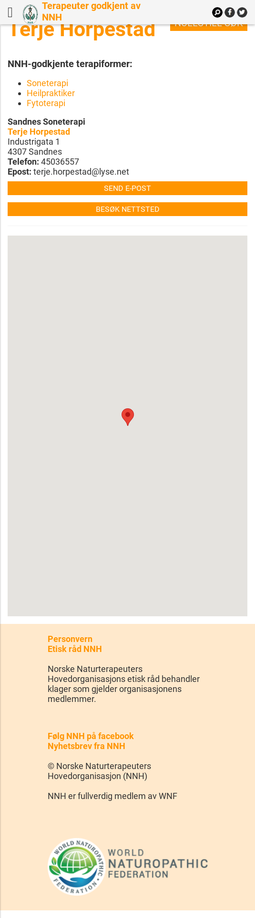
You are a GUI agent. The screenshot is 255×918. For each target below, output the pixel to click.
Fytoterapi (46, 103)
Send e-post (127, 188)
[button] (128, 417)
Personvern (70, 639)
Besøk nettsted (128, 209)
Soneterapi (47, 83)
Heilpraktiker (51, 93)
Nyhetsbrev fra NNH (86, 746)
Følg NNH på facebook (91, 736)
